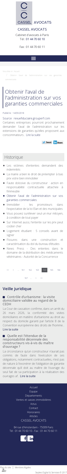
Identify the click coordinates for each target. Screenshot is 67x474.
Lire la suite (33, 135)
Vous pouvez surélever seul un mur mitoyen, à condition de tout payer (35, 215)
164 (44, 270)
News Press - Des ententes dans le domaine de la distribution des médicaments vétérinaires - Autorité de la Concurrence (35, 253)
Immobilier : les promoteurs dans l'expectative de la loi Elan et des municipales (35, 207)
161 (23, 270)
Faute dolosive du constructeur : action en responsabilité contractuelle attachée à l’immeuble (35, 187)
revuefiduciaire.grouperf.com (32, 118)
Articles (33, 416)
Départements (33, 395)
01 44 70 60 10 (35, 39)
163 (37, 270)
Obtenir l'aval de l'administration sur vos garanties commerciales (35, 198)
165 (51, 270)
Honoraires (33, 412)
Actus (33, 404)
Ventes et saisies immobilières (33, 399)
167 (26, 278)
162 (30, 270)
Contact (33, 408)
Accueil (17, 71)
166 (58, 270)
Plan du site (5, 467)
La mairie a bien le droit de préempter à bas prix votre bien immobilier (35, 176)
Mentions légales (23, 467)
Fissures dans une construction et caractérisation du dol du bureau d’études (35, 242)
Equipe (33, 391)
